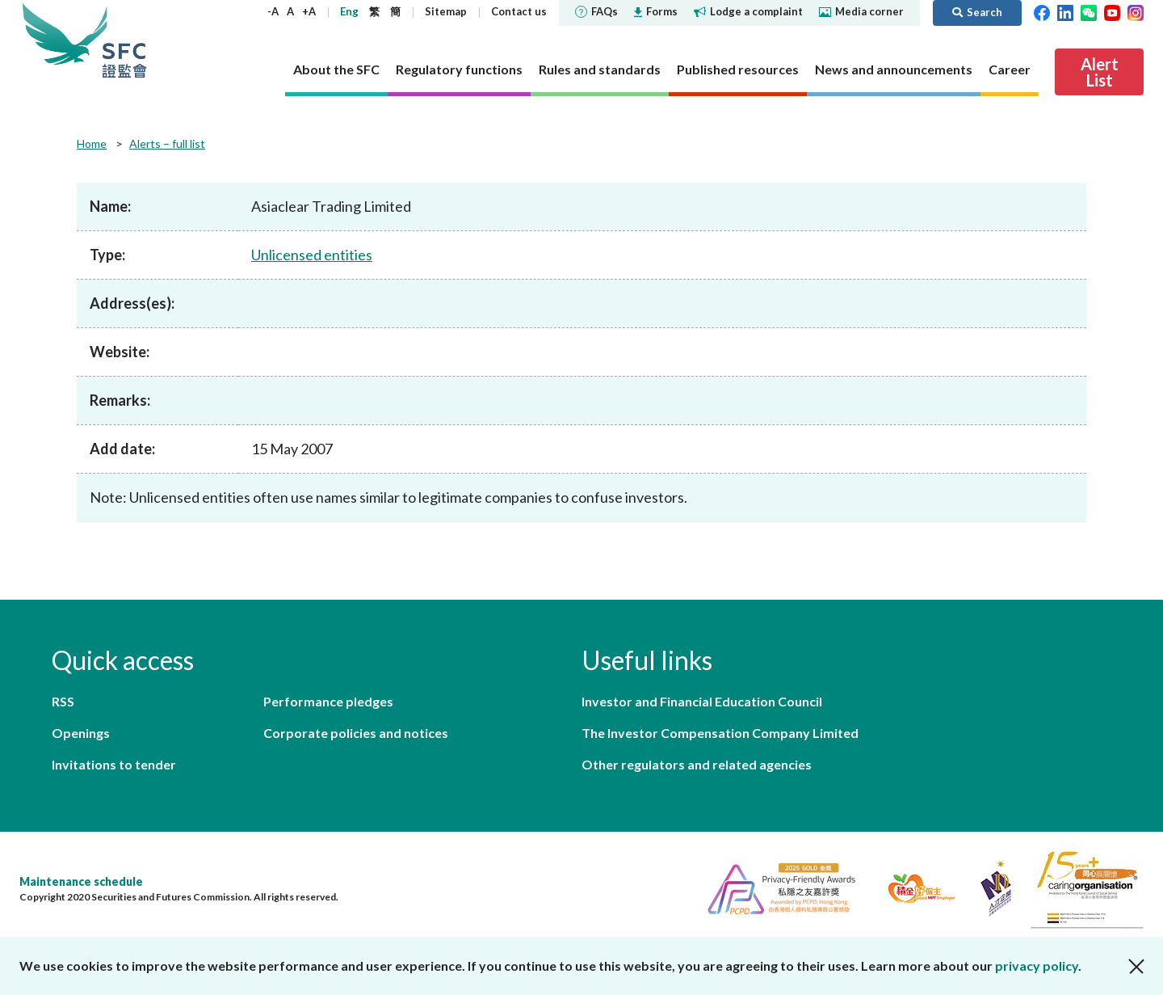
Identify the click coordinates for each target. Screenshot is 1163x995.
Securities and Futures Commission (124, 40)
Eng (349, 11)
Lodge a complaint (748, 11)
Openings (81, 732)
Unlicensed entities (311, 255)
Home (92, 143)
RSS (63, 701)
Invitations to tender (114, 764)
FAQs (596, 11)
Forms (656, 11)
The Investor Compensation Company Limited (720, 732)
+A (309, 11)
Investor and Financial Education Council (702, 701)
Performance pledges (328, 701)
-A (273, 11)
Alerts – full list (167, 143)
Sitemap (446, 11)
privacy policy (1036, 965)
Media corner (861, 11)
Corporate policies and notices (355, 732)
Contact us (519, 11)
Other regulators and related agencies (697, 764)
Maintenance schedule (81, 881)
